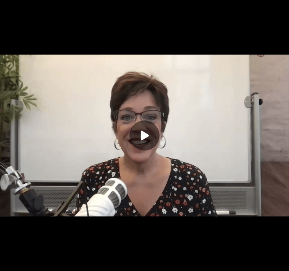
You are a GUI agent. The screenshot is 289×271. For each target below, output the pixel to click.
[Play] (144, 135)
